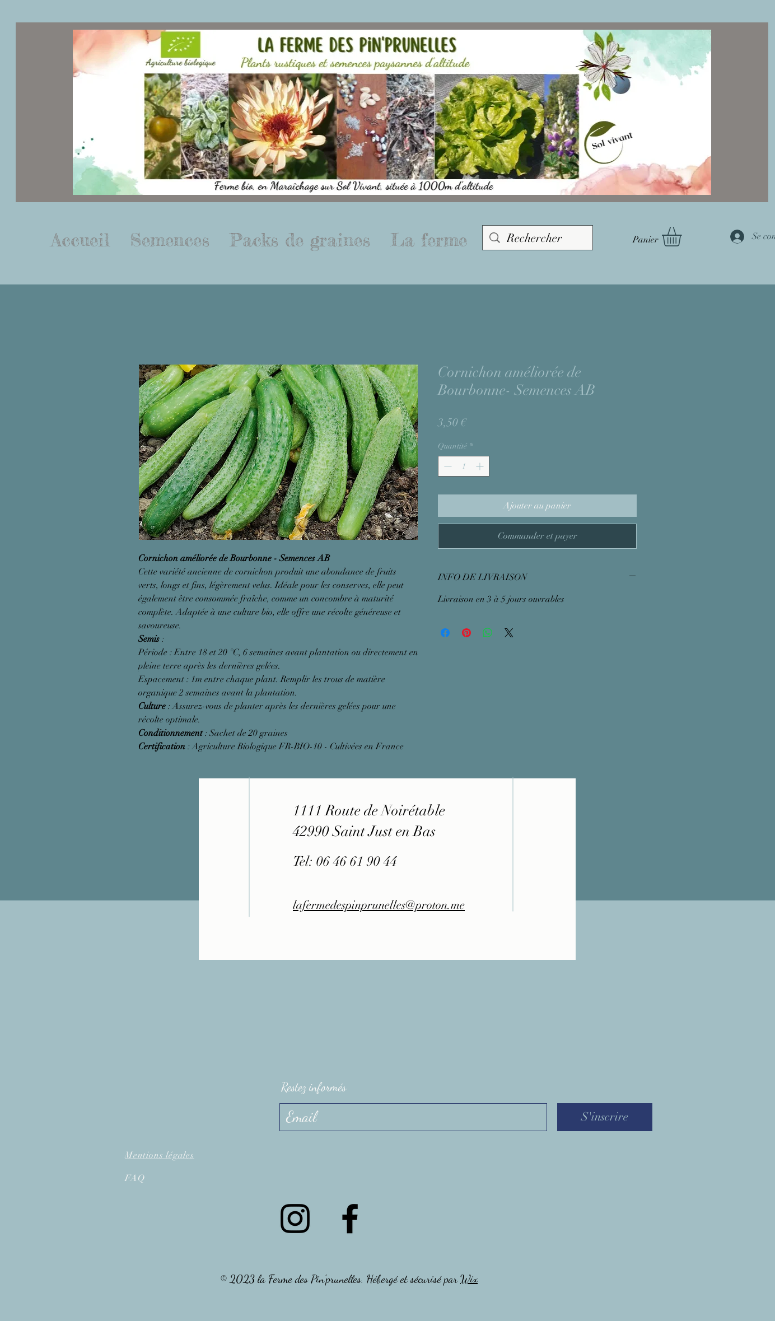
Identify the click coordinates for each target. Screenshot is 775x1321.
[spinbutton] (464, 466)
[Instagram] (295, 1218)
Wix (469, 1279)
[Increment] (481, 466)
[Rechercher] (538, 238)
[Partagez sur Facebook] (445, 633)
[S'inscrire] (604, 1117)
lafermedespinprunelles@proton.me (379, 905)
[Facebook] (350, 1218)
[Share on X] (509, 633)
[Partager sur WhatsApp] (487, 633)
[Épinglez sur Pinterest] (466, 633)
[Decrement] (447, 466)
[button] (683, 236)
